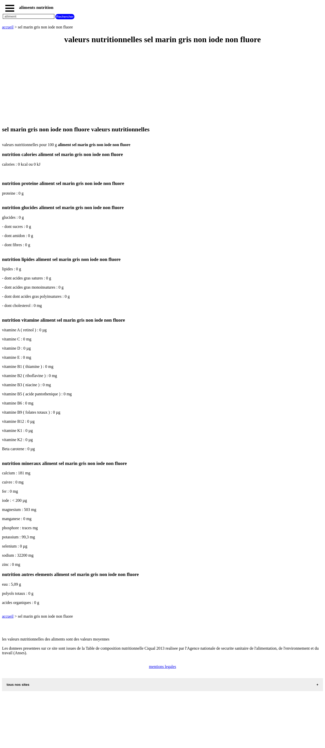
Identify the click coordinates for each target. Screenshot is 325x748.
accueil (7, 27)
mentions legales (162, 666)
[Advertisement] (154, 85)
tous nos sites (18, 685)
